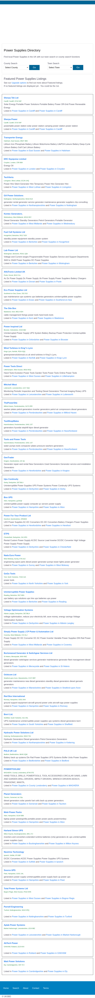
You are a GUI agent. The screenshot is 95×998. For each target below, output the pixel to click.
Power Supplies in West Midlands (27, 223)
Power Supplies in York (57, 583)
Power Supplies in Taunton (54, 804)
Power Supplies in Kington (58, 471)
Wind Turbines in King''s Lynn (18, 348)
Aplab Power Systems (14, 925)
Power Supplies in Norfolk (23, 358)
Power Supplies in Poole (50, 281)
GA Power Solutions (13, 195)
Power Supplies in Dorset (23, 281)
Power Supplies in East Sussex (26, 150)
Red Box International (14, 696)
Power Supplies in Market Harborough (63, 935)
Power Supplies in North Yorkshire (27, 583)
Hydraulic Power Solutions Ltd (18, 732)
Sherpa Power (10, 119)
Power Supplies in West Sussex (26, 376)
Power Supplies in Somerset (25, 804)
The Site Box (10, 308)
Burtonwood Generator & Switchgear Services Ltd (28, 653)
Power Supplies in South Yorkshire (27, 724)
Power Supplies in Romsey (55, 706)
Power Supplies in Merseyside (25, 666)
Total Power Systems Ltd (16, 888)
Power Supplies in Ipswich (51, 862)
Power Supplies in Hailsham (57, 150)
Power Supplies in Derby (54, 489)
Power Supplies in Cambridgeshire (27, 971)
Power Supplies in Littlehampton (59, 376)
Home (6, 988)
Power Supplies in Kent (22, 318)
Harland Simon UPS (13, 830)
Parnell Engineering (13, 907)
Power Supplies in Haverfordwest (62, 431)
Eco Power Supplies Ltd (15, 290)
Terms (46, 988)
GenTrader (9, 457)
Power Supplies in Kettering (62, 742)
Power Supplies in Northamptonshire (28, 205)
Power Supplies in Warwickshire (26, 688)
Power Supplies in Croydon (52, 169)
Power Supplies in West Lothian (26, 187)
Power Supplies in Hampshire (25, 507)
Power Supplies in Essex (23, 300)
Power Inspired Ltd (13, 326)
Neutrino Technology (14, 852)
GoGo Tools (9, 573)
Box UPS (8, 497)
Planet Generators (12, 794)
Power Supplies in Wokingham (56, 263)
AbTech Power (11, 943)
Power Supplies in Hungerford (55, 242)
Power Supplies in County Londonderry (29, 785)
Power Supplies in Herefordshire (26, 471)
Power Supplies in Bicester (56, 339)
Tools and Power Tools (15, 439)
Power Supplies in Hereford (58, 525)
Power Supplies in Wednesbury (61, 223)
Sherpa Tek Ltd (11, 98)
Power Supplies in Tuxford (60, 916)
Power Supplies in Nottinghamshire (28, 916)
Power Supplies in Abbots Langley (58, 623)
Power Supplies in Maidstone (51, 318)
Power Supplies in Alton (54, 507)
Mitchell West (10, 384)
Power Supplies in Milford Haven (62, 412)
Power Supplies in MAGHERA (65, 785)
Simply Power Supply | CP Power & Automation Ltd (28, 631)
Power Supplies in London (24, 169)
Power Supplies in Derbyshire (25, 489)
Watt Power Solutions (14, 961)
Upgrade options (19, 83)
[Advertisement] (47, 23)
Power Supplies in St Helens (57, 666)
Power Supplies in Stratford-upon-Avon (63, 688)
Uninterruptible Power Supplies (19, 592)
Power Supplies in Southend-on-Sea (55, 300)
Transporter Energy (13, 137)
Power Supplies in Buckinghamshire (28, 843)
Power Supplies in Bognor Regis (59, 898)
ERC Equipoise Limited (15, 159)
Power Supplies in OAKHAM (53, 953)
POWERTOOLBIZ (12, 769)
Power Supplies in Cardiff (23, 111)
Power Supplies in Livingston (58, 187)
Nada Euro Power (12, 555)
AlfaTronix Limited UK (14, 272)
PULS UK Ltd (10, 751)
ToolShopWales (11, 421)
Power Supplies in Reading (54, 602)
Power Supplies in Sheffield (60, 724)
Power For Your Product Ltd (17, 515)
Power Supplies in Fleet (54, 880)
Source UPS (9, 870)
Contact (35, 988)
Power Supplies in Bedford (57, 761)
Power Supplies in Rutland (24, 953)
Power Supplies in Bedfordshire (26, 761)
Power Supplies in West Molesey (54, 565)
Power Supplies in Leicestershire (27, 394)
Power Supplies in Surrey (23, 565)
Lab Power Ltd (11, 250)
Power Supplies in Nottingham (63, 205)
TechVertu (8, 177)
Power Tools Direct (13, 366)
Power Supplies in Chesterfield (57, 547)
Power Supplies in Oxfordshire (25, 339)
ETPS (6, 534)
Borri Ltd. (8, 714)
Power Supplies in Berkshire (24, 242)
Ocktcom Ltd (10, 674)
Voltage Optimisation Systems (18, 610)
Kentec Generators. (13, 214)
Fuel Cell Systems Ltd (14, 232)
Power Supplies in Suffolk (23, 862)
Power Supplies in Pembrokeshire (27, 412)
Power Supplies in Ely (57, 971)
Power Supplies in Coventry (59, 645)
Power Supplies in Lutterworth (59, 394)
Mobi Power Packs (13, 812)
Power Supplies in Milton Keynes (64, 843)
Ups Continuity (11, 479)
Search (16, 988)
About (25, 988)
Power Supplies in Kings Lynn (53, 358)
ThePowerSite (10, 403)
